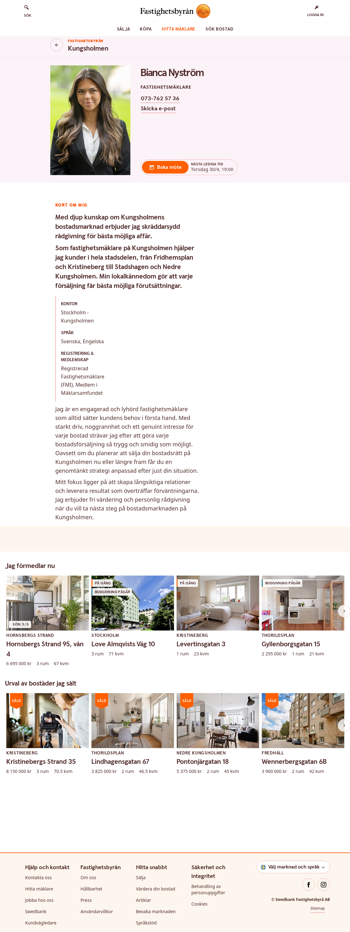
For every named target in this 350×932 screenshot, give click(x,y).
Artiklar (143, 800)
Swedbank (35, 811)
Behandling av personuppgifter (208, 789)
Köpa (146, 29)
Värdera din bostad (155, 789)
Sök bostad (219, 29)
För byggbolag (151, 834)
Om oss (88, 777)
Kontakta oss (38, 777)
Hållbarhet (91, 789)
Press (85, 800)
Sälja (123, 29)
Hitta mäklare (178, 29)
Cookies (199, 804)
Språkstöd (146, 823)
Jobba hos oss (39, 800)
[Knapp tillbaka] (56, 45)
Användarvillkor (96, 811)
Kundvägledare (41, 823)
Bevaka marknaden (156, 811)
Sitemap (317, 808)
